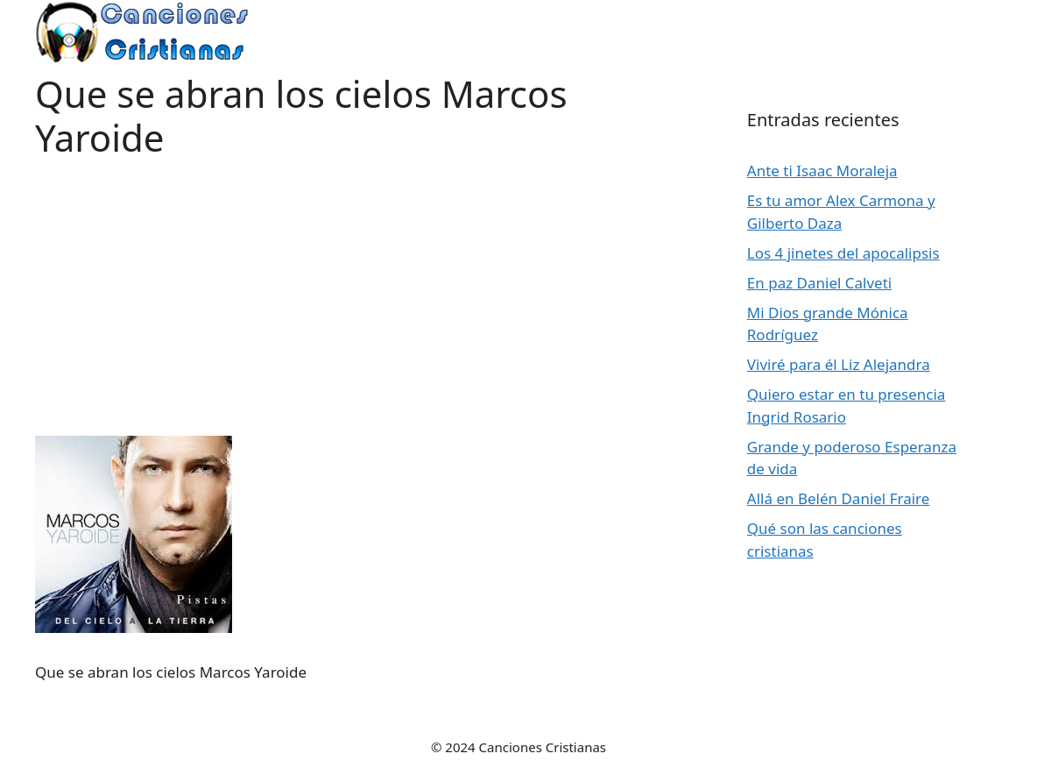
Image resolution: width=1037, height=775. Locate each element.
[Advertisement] (356, 283)
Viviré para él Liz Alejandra (838, 364)
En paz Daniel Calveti (819, 283)
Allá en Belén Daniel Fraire (838, 498)
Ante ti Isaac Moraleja (822, 170)
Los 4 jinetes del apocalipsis (843, 253)
